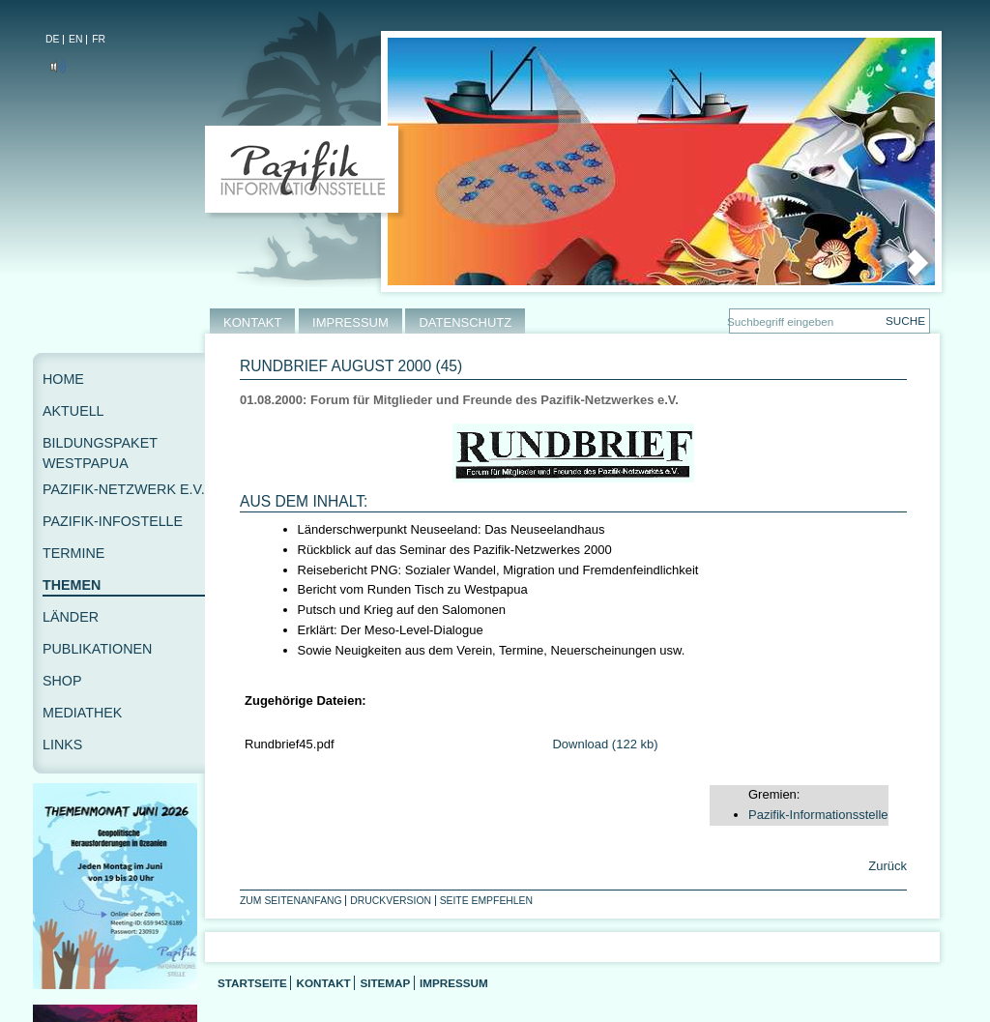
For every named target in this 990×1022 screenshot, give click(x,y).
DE (52, 39)
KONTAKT (252, 322)
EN (75, 39)
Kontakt (323, 983)
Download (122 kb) (604, 744)
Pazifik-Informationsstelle (818, 814)
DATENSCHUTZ (465, 322)
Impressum (454, 983)
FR (98, 39)
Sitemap (385, 983)
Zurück (886, 866)
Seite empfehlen (486, 900)
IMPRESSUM (350, 322)
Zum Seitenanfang (291, 900)
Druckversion (390, 900)
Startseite (252, 983)
